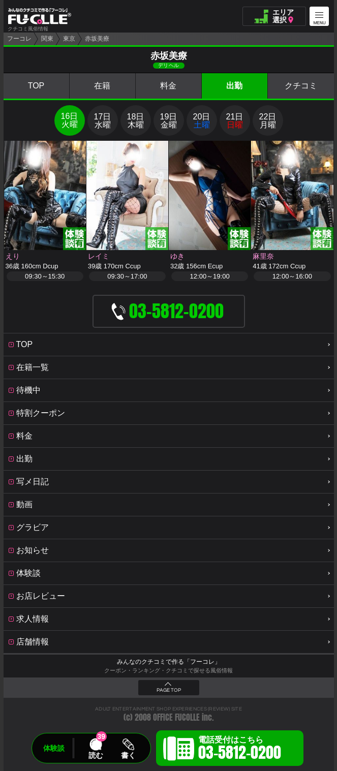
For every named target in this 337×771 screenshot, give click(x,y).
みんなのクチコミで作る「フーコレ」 (169, 661)
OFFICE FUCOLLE (176, 717)
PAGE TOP (169, 690)
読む (95, 755)
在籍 (102, 85)
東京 (69, 38)
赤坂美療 (97, 38)
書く (128, 755)
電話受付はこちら (239, 749)
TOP (36, 85)
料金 (168, 85)
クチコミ (301, 85)
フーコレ (19, 38)
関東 (47, 38)
